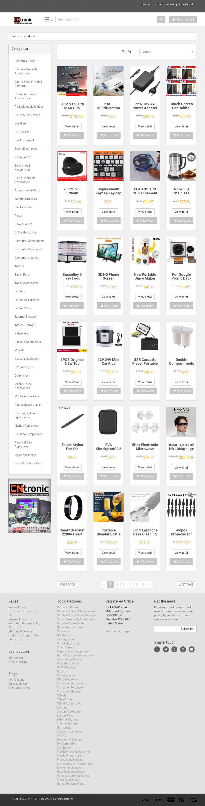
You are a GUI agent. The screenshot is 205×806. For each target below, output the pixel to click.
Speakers (21, 123)
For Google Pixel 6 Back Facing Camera (181, 278)
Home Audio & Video (27, 115)
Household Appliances (29, 434)
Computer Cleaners (27, 257)
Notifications (16, 683)
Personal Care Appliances (23, 444)
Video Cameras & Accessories (25, 96)
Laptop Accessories (27, 299)
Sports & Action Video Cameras (28, 83)
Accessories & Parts (27, 190)
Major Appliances (25, 455)
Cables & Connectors (28, 341)
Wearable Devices (26, 198)
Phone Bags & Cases (28, 404)
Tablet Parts (22, 274)
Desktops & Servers (27, 358)
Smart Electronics (26, 148)
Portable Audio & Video (29, 106)
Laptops (20, 291)
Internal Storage (25, 325)
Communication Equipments (25, 415)
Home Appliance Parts (29, 463)
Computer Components (29, 240)
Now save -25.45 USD (25, 4)
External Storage (25, 316)
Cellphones (22, 375)
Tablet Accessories (27, 283)
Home (15, 36)
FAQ (11, 618)
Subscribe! (187, 632)
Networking (22, 333)
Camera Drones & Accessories (26, 71)
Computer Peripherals (28, 249)
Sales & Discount (18, 687)
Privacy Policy (17, 610)
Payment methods (20, 622)
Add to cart (72, 135)
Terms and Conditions (22, 614)
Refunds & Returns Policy (24, 626)
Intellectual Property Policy (25, 638)
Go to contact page (117, 634)
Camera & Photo (25, 61)
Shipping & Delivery (20, 634)
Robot (18, 215)
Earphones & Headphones (23, 167)
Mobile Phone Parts (27, 396)
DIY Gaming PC (24, 367)
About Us (14, 630)
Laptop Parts (23, 308)
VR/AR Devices (24, 207)
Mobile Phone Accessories (23, 386)
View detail (72, 126)
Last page (186, 584)
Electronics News (19, 691)
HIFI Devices (22, 131)
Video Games (23, 157)
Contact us (148, 4)
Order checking (166, 4)
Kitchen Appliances (27, 425)
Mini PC (19, 350)
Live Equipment (24, 140)
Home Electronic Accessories (25, 180)
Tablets (19, 266)
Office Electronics (25, 232)
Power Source (23, 224)
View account (186, 4)
